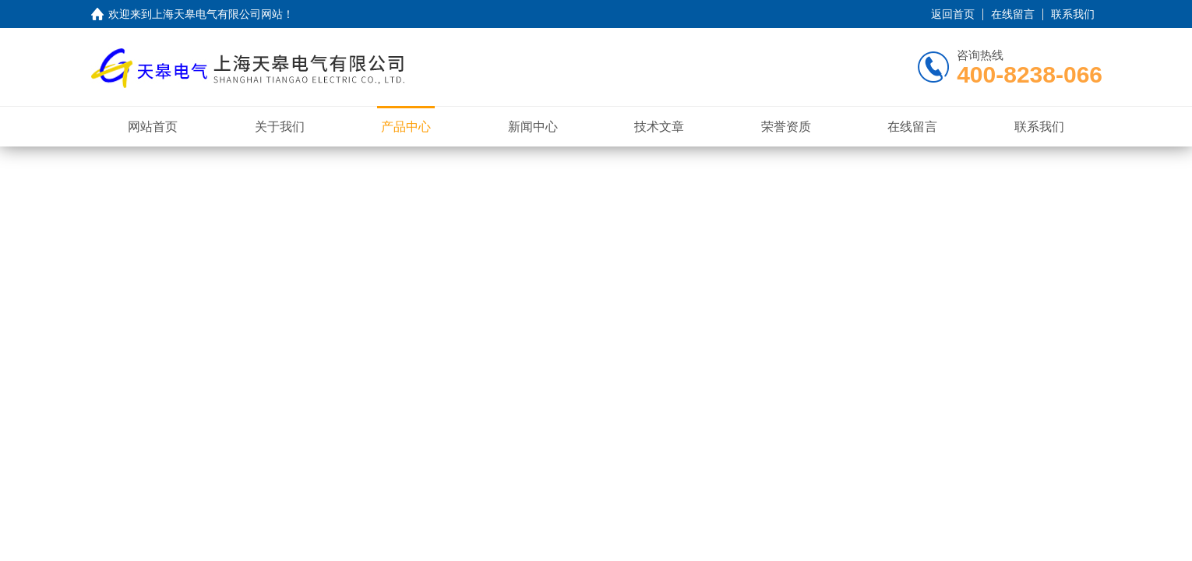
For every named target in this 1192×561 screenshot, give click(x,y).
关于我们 (280, 126)
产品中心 (406, 126)
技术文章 (659, 126)
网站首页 (153, 126)
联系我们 (1073, 14)
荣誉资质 (786, 126)
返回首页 (953, 14)
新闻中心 (533, 126)
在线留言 (1013, 14)
